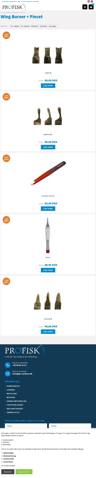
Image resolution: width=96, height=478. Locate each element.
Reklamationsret (15, 408)
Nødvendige (9, 453)
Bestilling (12, 393)
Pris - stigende (15, 26)
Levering (11, 390)
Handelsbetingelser (16, 401)
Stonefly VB (48, 319)
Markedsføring (10, 456)
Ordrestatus (13, 412)
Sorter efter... (4, 26)
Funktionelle (9, 459)
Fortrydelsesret (15, 405)
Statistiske (8, 462)
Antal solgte (52, 26)
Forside (3, 12)
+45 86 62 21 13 (19, 365)
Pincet (48, 257)
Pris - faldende (25, 26)
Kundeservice (13, 386)
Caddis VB (48, 73)
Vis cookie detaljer (8, 465)
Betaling (11, 397)
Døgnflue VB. (48, 134)
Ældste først (34, 26)
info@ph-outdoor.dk (22, 373)
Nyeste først (43, 26)
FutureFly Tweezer (48, 196)
